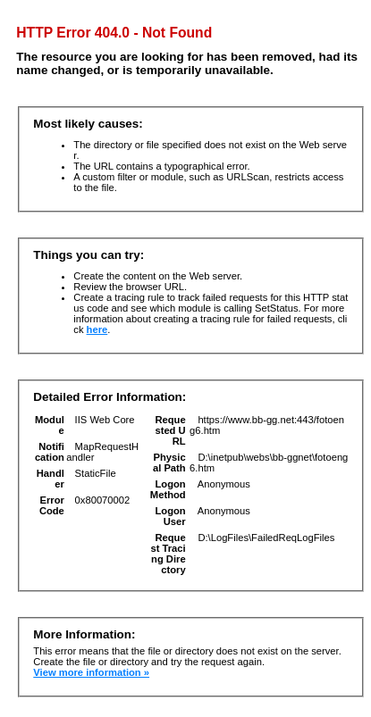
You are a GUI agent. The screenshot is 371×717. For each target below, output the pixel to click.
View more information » (91, 672)
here (97, 329)
